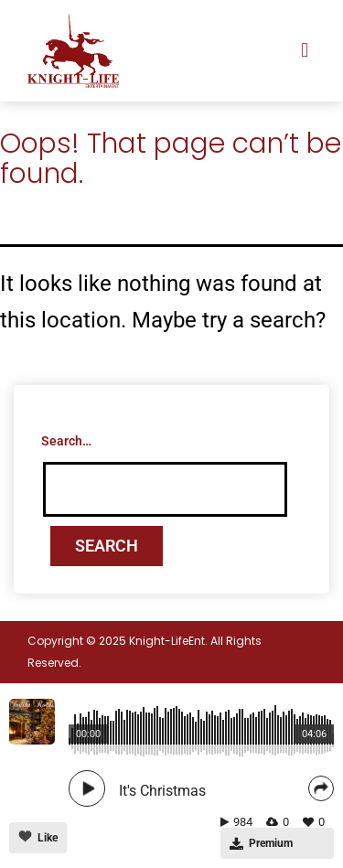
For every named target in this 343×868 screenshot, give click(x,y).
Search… (66, 441)
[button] (305, 51)
